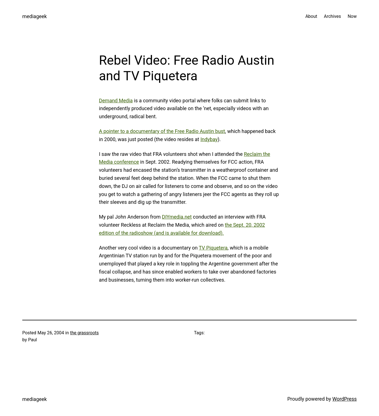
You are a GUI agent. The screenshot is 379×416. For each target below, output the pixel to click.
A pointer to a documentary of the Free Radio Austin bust (162, 131)
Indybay (209, 139)
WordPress (344, 399)
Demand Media (116, 100)
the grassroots (84, 332)
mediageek (34, 16)
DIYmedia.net (177, 217)
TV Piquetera (213, 248)
